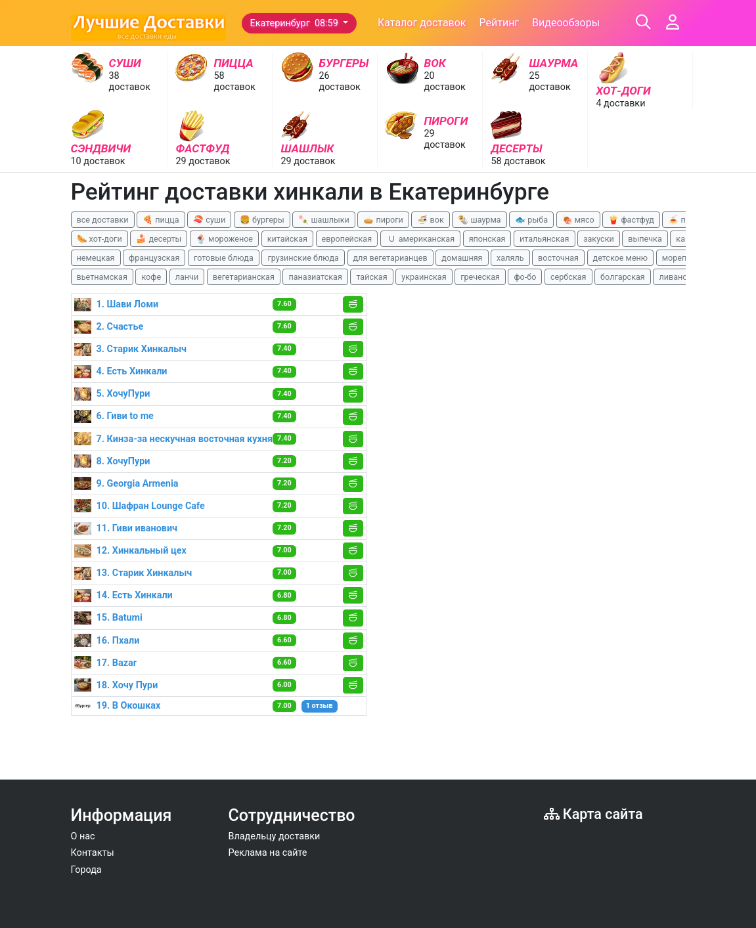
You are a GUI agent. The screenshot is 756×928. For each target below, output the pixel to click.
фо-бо (525, 277)
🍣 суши (209, 220)
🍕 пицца (161, 220)
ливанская (679, 277)
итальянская (544, 239)
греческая (480, 277)
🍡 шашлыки (323, 220)
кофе (151, 277)
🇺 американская (420, 239)
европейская (347, 239)
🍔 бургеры (262, 220)
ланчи (187, 277)
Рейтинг (499, 22)
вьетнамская (102, 277)
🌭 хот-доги (99, 239)
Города (86, 869)
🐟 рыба (531, 220)
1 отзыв (319, 705)
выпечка (644, 239)
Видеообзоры (566, 22)
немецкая (96, 258)
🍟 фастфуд (631, 220)
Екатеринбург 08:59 (295, 23)
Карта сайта (593, 814)
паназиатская (315, 277)
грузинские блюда (303, 258)
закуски (598, 239)
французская (154, 258)
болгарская (622, 277)
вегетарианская (244, 277)
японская (487, 239)
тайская (371, 277)
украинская (423, 277)
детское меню (620, 258)
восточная (558, 258)
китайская (287, 239)
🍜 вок (430, 220)
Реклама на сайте (268, 852)
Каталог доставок (422, 22)
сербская (568, 277)
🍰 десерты (158, 239)
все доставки (103, 220)
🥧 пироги (383, 220)
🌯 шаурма (479, 220)
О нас (83, 836)
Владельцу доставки (275, 836)
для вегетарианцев (390, 258)
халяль (510, 258)
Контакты (92, 852)
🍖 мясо (578, 220)
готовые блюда (224, 258)
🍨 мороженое (224, 239)
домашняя (461, 258)
